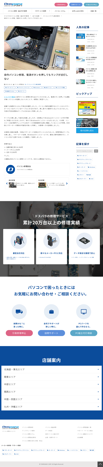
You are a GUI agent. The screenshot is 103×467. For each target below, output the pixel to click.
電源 (89, 175)
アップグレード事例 (28, 431)
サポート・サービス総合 (85, 431)
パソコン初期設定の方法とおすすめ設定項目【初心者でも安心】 (91, 58)
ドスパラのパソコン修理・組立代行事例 (16, 16)
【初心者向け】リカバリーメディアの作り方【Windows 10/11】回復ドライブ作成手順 (91, 35)
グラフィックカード (84, 163)
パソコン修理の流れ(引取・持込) (32, 441)
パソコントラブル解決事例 (51, 16)
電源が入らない (11, 91)
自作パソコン (48, 87)
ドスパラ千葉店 (61, 87)
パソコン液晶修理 (50, 427)
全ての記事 (36, 16)
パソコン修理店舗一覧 (84, 427)
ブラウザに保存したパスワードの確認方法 (91, 81)
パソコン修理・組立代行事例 (17, 11)
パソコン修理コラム (28, 434)
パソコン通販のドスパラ (85, 434)
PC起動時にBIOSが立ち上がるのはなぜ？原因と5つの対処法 (91, 47)
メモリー (80, 175)
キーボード (81, 167)
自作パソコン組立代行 (52, 434)
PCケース (22, 91)
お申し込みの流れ (78, 11)
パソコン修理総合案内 (29, 437)
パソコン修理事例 (27, 427)
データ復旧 (48, 431)
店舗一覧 (93, 11)
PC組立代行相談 (83, 333)
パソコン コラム (60, 11)
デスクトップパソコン (24, 87)
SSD (91, 179)
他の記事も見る (87, 130)
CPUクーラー (82, 179)
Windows (37, 87)
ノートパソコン (82, 171)
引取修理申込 (61, 4)
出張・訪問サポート (51, 437)
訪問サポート (75, 4)
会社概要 (80, 437)
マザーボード (10, 87)
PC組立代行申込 (91, 4)
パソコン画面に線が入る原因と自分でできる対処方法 (91, 70)
